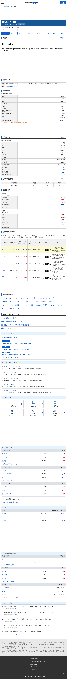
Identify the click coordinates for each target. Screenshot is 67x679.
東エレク (4, 249)
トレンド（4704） (11, 372)
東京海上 (11, 308)
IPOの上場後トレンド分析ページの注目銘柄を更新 (16, 343)
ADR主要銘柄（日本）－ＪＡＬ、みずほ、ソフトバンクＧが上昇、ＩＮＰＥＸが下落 (28, 606)
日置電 (4, 461)
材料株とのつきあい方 (8, 328)
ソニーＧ (4, 263)
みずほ (38, 305)
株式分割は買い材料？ (8, 318)
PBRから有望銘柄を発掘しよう (11, 321)
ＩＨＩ (18, 308)
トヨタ (25, 308)
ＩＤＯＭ (4, 562)
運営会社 (33, 672)
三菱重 (43, 301)
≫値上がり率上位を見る (10, 464)
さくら (4, 559)
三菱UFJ (28, 301)
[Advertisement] (33, 13)
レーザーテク (53, 298)
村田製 (32, 305)
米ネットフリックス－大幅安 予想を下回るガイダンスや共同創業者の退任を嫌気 (27, 619)
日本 (16, 608)
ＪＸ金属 (4, 301)
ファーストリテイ (7, 305)
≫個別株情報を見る (8, 581)
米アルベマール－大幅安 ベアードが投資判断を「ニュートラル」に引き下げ (26, 625)
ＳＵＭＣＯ (5, 470)
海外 (16, 621)
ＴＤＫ (52, 305)
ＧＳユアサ (37, 562)
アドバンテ (5, 270)
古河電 (33, 298)
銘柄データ (9, 6)
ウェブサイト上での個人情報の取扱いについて (33, 661)
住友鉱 (4, 477)
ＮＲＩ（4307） (10, 384)
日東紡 (17, 305)
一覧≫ (62, 179)
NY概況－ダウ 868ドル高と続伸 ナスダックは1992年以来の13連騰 (23, 632)
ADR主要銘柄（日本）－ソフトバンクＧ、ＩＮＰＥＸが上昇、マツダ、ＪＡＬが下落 (28, 612)
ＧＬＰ (4, 594)
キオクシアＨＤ (6, 474)
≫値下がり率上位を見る (10, 480)
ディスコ (20, 301)
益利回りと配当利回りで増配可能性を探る (15, 325)
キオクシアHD (6, 298)
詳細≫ (62, 38)
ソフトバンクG (42, 298)
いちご (4, 591)
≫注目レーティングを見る (10, 598)
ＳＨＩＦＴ (5, 457)
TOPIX (4, 517)
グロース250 (5, 520)
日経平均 (4, 513)
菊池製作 (4, 490)
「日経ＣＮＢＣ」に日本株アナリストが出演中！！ (17, 349)
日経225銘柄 (22, 24)
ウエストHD (5, 587)
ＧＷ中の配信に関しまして (10, 337)
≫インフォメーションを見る (11, 357)
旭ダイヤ (4, 454)
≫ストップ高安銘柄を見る (10, 502)
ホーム (3, 6)
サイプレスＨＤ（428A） (13, 366)
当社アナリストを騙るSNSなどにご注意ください (16, 355)
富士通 (4, 571)
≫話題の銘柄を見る (8, 565)
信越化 (45, 305)
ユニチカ (36, 301)
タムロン (36, 559)
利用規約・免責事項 (33, 658)
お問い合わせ (33, 667)
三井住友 (25, 305)
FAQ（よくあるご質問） (33, 664)
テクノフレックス (7, 494)
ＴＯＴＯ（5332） (11, 390)
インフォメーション (33, 669)
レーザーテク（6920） (12, 378)
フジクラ (16, 298)
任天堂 (50, 301)
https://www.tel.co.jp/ (11, 86)
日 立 (3, 256)
